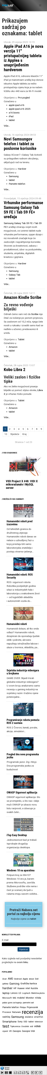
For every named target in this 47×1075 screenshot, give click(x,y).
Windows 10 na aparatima (20, 870)
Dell (36, 979)
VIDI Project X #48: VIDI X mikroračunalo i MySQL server (22, 484)
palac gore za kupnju (12, 1002)
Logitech (26, 993)
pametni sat (28, 1002)
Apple (25, 979)
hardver (7, 988)
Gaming (14, 983)
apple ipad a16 (16, 105)
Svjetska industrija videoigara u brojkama (23, 672)
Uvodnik (25, 1026)
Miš (14, 998)
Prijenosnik (32, 1007)
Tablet (21, 339)
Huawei (21, 988)
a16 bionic (14, 112)
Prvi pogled (24, 97)
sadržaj (6, 1016)
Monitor (30, 997)
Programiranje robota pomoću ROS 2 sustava (23, 721)
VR (10, 1031)
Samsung (14, 176)
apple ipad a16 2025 (19, 108)
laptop (6, 993)
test (5, 1026)
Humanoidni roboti (17, 624)
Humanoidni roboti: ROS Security (20, 576)
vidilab (37, 1026)
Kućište (34, 988)
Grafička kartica (28, 983)
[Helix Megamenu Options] (40, 5)
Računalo (16, 1012)
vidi (31, 1026)
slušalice (29, 1017)
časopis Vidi (28, 1031)
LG (20, 993)
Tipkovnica (15, 1026)
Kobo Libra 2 (14, 369)
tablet (12, 120)
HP (15, 988)
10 (5, 434)
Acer (4, 979)
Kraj (24, 434)
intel (28, 988)
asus (31, 978)
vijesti (5, 1031)
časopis (17, 1031)
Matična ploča (37, 993)
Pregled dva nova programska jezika (23, 756)
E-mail (5, 940)
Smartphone (9, 1021)
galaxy (5, 983)
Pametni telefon (17, 183)
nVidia (38, 997)
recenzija (32, 1012)
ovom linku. (22, 962)
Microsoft (7, 998)
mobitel (21, 997)
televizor (39, 1021)
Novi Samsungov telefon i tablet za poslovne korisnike (20, 143)
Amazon (13, 346)
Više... (7, 125)
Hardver (22, 168)
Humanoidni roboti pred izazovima (19, 523)
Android (18, 979)
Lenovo (14, 993)
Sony (20, 1021)
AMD (10, 978)
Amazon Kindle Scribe (22, 297)
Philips (23, 1007)
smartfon (38, 1017)
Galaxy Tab (14, 274)
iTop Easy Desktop (17, 835)
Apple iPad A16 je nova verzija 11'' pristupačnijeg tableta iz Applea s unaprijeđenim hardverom (23, 58)
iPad (11, 116)
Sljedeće (14, 434)
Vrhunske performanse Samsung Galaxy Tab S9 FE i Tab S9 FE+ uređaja (23, 209)
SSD (25, 1021)
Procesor (6, 1012)
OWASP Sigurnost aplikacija (22, 792)
